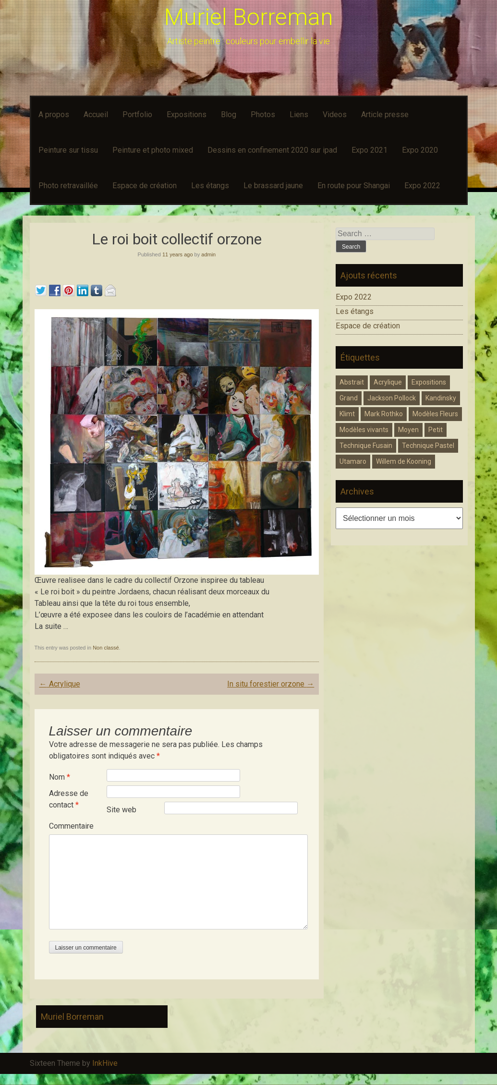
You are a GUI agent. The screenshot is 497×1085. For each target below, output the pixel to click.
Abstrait (351, 382)
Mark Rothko (383, 414)
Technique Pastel (428, 445)
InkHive (105, 1063)
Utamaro (352, 461)
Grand (348, 398)
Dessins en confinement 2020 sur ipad (272, 150)
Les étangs (210, 185)
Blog (228, 114)
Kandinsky (440, 398)
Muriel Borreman (248, 17)
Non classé (106, 648)
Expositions (186, 114)
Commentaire (71, 826)
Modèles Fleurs (435, 414)
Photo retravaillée (68, 185)
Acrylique (59, 683)
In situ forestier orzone (270, 683)
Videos (335, 114)
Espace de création (144, 185)
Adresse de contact (68, 799)
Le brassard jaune (273, 185)
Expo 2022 (422, 185)
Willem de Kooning (403, 461)
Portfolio (137, 114)
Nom (59, 777)
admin (208, 254)
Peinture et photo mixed (152, 150)
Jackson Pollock (391, 398)
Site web (121, 809)
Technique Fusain (365, 445)
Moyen (408, 430)
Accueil (96, 114)
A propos (53, 114)
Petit (435, 430)
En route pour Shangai (353, 185)
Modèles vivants (363, 430)
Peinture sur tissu (68, 150)
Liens (299, 114)
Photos (263, 114)
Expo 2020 (420, 150)
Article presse (385, 114)
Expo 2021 (370, 150)
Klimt (347, 414)
